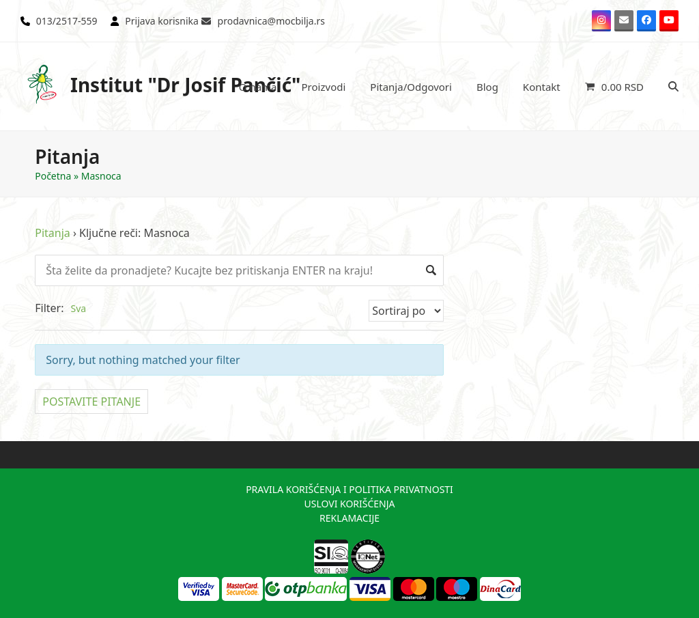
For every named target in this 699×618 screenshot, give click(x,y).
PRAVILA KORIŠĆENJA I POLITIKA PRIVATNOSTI (349, 489)
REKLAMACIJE (349, 517)
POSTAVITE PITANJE (91, 401)
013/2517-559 (67, 20)
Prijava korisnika (162, 20)
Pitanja (52, 232)
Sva (78, 308)
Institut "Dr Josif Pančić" (160, 84)
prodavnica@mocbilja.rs (271, 20)
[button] (614, 87)
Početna (53, 175)
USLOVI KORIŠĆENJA (349, 503)
